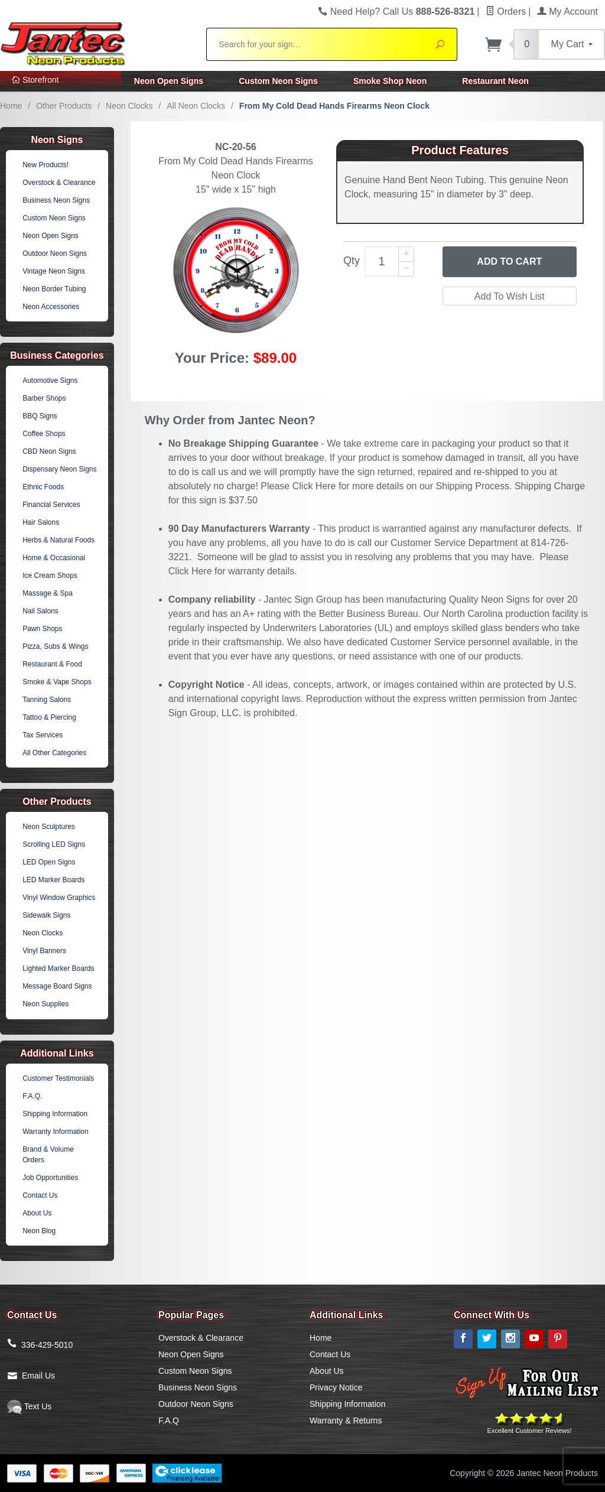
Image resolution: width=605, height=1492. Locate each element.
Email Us (38, 1375)
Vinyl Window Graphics (58, 897)
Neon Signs (57, 140)
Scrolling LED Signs (53, 844)
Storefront (35, 79)
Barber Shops (44, 398)
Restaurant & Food (52, 664)
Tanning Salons (46, 699)
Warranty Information (55, 1131)
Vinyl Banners (44, 951)
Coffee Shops (44, 434)
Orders (506, 11)
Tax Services (42, 735)
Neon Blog (39, 1231)
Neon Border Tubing (54, 289)
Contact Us (39, 1195)
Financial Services (51, 504)
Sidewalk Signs (46, 915)
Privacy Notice (336, 1387)
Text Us (29, 1406)
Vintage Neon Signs (53, 271)
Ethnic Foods (43, 487)
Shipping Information (54, 1114)
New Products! (45, 165)
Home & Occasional (53, 558)
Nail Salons (40, 611)
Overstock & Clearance (58, 182)
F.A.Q (168, 1420)
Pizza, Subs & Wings (55, 646)
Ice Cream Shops (49, 575)
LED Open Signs (48, 862)
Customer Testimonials (58, 1078)
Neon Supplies (45, 1004)
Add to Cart (509, 261)
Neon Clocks (129, 105)
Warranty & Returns (346, 1420)
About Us (36, 1213)
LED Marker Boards (53, 880)
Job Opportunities (50, 1178)
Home (11, 105)
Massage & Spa (47, 593)
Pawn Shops (42, 629)
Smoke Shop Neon (390, 81)
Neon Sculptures (48, 827)
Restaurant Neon (495, 81)
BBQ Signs (39, 416)
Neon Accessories (50, 307)
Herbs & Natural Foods (58, 540)
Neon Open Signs (168, 81)
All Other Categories (54, 753)
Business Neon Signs (56, 200)
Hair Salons (40, 522)
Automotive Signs (49, 380)
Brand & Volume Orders (48, 1154)
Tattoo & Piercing (49, 717)
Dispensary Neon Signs (59, 469)
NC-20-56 (235, 147)
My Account (567, 11)
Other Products (64, 105)
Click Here (314, 486)
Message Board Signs (57, 986)
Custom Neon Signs (278, 81)
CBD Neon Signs (49, 451)
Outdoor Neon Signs (54, 253)
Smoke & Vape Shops (57, 682)
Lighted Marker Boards (58, 968)
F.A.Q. (32, 1096)
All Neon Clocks (196, 105)
